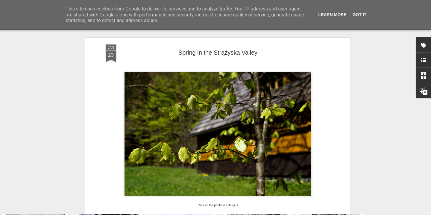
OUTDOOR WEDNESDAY (226, 155)
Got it (360, 14)
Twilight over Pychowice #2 (188, 185)
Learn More (332, 14)
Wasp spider (257, 183)
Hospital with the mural (38, 184)
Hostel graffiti (327, 187)
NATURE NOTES (272, 155)
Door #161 (113, 187)
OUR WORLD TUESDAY (174, 155)
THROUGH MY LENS (126, 155)
